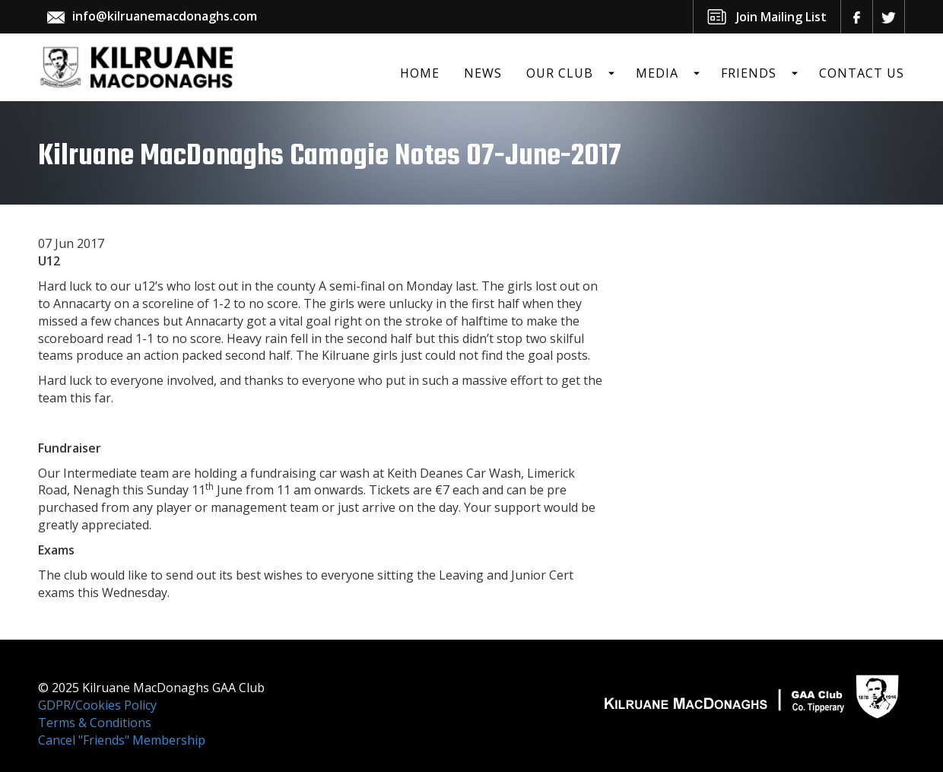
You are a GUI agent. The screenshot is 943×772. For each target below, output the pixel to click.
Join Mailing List (781, 16)
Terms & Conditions (94, 722)
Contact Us (861, 73)
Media (657, 73)
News (483, 73)
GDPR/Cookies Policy (97, 705)
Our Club (559, 73)
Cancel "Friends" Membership (121, 740)
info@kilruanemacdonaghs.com (164, 16)
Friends (748, 73)
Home (420, 73)
